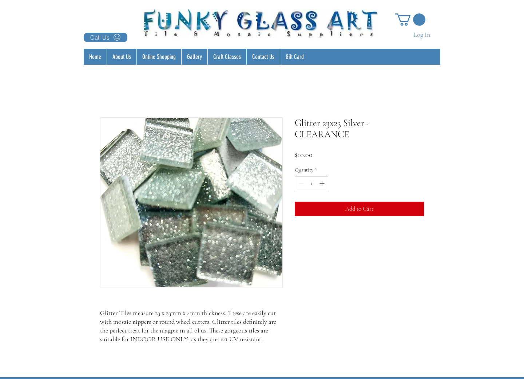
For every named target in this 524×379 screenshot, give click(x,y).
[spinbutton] (311, 183)
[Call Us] (105, 37)
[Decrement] (300, 183)
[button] (410, 19)
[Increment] (322, 183)
